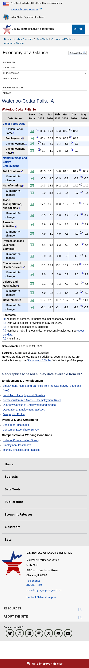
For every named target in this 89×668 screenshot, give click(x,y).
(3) (5, 326)
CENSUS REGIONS (11, 73)
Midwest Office (77, 53)
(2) (5, 322)
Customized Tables (62, 39)
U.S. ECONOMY (9, 67)
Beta (8, 539)
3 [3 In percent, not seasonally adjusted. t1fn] (12, 153)
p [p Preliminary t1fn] (70, 129)
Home (9, 464)
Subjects (11, 477)
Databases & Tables (40, 360)
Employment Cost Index (17, 445)
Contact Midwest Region (41, 597)
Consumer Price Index (16, 424)
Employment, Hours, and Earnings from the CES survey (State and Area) (42, 388)
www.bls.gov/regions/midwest (44, 590)
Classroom (12, 527)
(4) (5, 330)
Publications (14, 502)
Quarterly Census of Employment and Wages (29, 404)
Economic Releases (18, 514)
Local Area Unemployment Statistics (24, 395)
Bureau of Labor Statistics (18, 39)
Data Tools (42, 39)
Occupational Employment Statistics (24, 409)
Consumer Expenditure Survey (21, 429)
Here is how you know (24, 9)
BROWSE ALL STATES (13, 87)
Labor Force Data (14, 123)
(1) (5, 318)
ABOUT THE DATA (10, 78)
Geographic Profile (14, 414)
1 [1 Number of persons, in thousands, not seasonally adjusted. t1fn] (13, 133)
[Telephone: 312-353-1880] (49, 583)
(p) (5, 338)
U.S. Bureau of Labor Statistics (33, 29)
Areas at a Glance (14, 43)
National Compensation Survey (21, 440)
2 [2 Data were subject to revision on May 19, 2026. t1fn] (38, 129)
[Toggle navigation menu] (78, 29)
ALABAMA (7, 93)
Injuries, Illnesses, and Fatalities (21, 449)
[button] (80, 609)
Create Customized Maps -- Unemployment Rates (32, 400)
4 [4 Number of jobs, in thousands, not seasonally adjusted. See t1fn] (21, 171)
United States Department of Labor (24, 17)
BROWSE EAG (9, 62)
